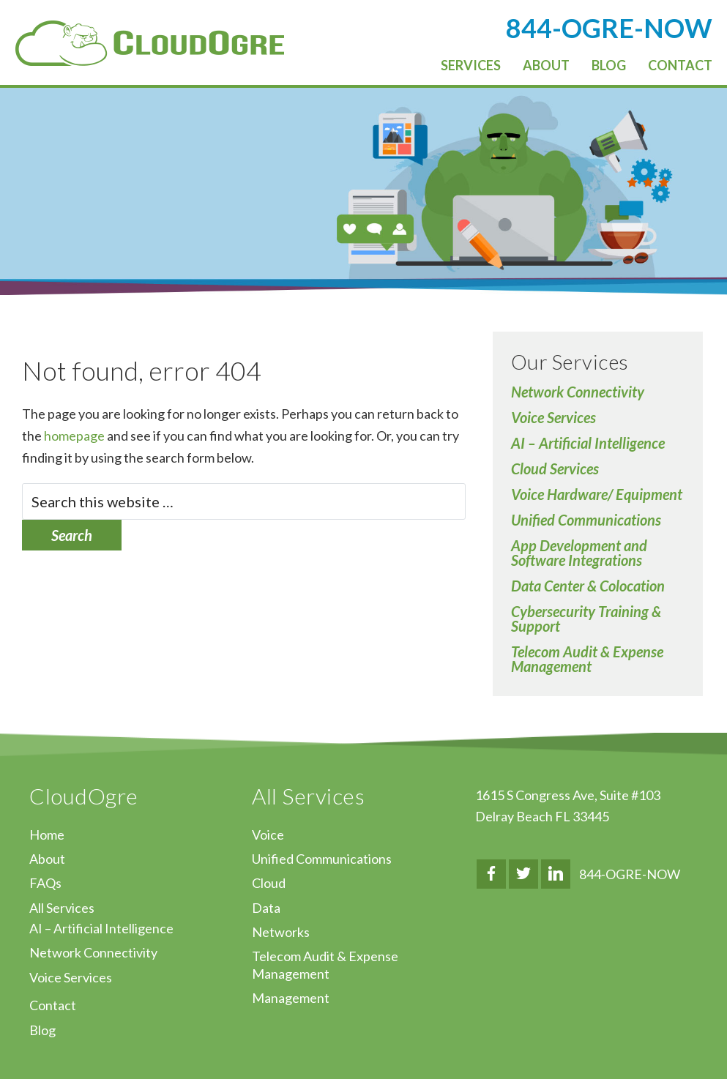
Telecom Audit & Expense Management (587, 659)
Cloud (269, 883)
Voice (268, 834)
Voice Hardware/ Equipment (596, 494)
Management (290, 998)
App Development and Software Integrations (579, 553)
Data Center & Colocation (588, 585)
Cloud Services (555, 468)
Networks (281, 932)
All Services (61, 908)
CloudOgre (150, 43)
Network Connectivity (577, 391)
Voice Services (553, 417)
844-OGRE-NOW (629, 874)
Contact (52, 1005)
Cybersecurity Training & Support (586, 618)
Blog (42, 1030)
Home (46, 834)
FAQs (45, 883)
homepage (74, 436)
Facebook (491, 874)
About (47, 859)
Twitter (523, 874)
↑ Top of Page (671, 1027)
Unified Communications (586, 520)
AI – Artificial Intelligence (588, 443)
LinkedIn (555, 874)
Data (266, 908)
